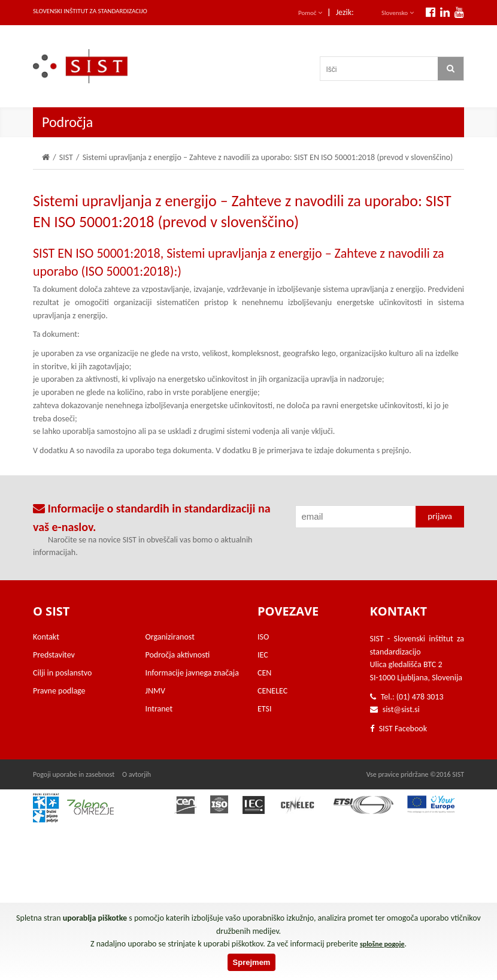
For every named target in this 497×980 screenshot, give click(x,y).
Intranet (159, 709)
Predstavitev (54, 655)
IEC (262, 655)
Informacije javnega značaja (192, 673)
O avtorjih (136, 774)
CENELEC (272, 691)
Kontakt (46, 637)
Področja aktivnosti (178, 655)
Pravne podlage (59, 691)
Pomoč (310, 13)
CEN (264, 673)
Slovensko (397, 13)
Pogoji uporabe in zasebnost (73, 774)
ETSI (264, 709)
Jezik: (345, 12)
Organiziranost (170, 637)
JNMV (155, 691)
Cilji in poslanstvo (62, 673)
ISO (263, 637)
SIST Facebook (399, 728)
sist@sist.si (401, 709)
